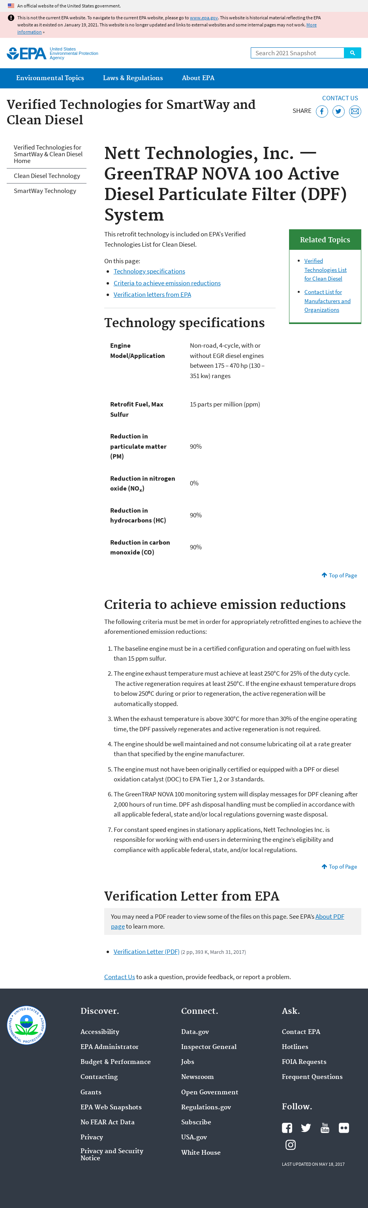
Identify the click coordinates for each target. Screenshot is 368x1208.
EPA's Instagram (290, 1145)
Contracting (99, 1077)
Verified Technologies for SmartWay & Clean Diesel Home (48, 154)
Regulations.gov (206, 1107)
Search (352, 52)
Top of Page (343, 575)
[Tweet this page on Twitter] (338, 111)
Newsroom (197, 1077)
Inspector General (209, 1047)
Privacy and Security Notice (112, 1155)
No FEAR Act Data (108, 1122)
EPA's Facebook (287, 1128)
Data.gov (195, 1032)
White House (201, 1153)
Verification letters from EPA (152, 294)
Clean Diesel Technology (47, 175)
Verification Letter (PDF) (147, 951)
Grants (91, 1092)
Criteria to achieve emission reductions (167, 283)
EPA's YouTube (325, 1128)
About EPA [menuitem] (198, 78)
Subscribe (196, 1122)
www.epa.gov (204, 18)
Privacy (92, 1137)
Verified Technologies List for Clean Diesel (325, 269)
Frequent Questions (312, 1077)
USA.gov (194, 1137)
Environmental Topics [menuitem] (50, 78)
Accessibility (100, 1032)
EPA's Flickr (344, 1128)
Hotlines (295, 1047)
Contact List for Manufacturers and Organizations (327, 300)
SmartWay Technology (45, 190)
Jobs (187, 1062)
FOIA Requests (304, 1062)
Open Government (209, 1092)
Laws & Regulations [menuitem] (133, 78)
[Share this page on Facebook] (322, 111)
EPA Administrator (110, 1047)
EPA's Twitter (306, 1128)
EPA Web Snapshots (111, 1107)
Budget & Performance (116, 1062)
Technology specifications (149, 271)
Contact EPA (301, 1032)
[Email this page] (355, 111)
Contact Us (340, 98)
